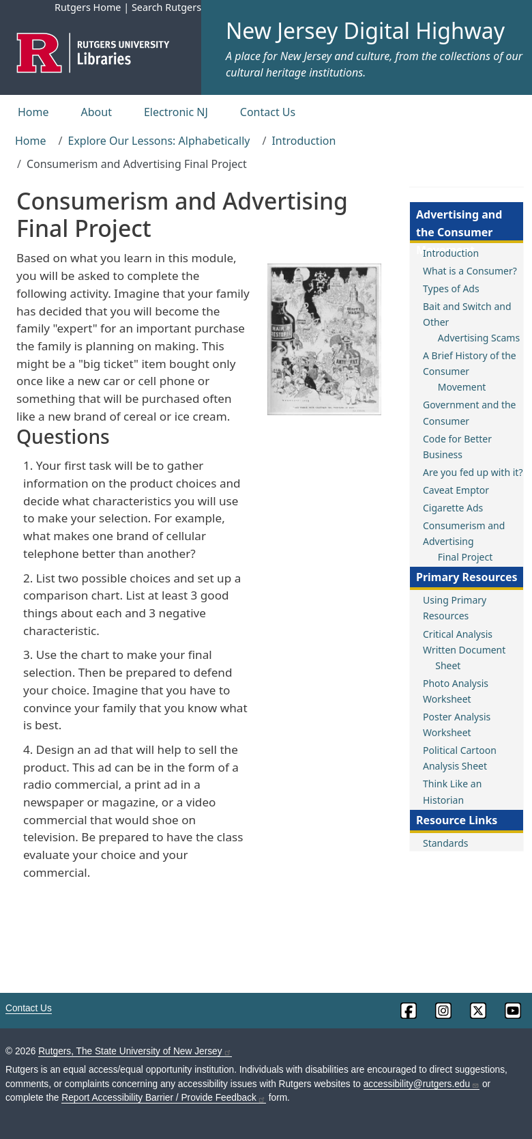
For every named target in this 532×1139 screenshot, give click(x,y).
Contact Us (267, 111)
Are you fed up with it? (472, 472)
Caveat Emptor (456, 489)
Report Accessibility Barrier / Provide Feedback (163, 1098)
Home (33, 111)
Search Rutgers (166, 7)
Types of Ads (451, 288)
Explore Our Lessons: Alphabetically (159, 140)
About (96, 111)
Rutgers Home (88, 7)
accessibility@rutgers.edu (421, 1084)
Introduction (303, 140)
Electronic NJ (176, 111)
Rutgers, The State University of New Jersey (134, 1051)
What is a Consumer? (470, 270)
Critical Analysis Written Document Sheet (464, 650)
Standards (446, 842)
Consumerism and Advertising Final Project (464, 541)
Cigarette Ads (453, 507)
